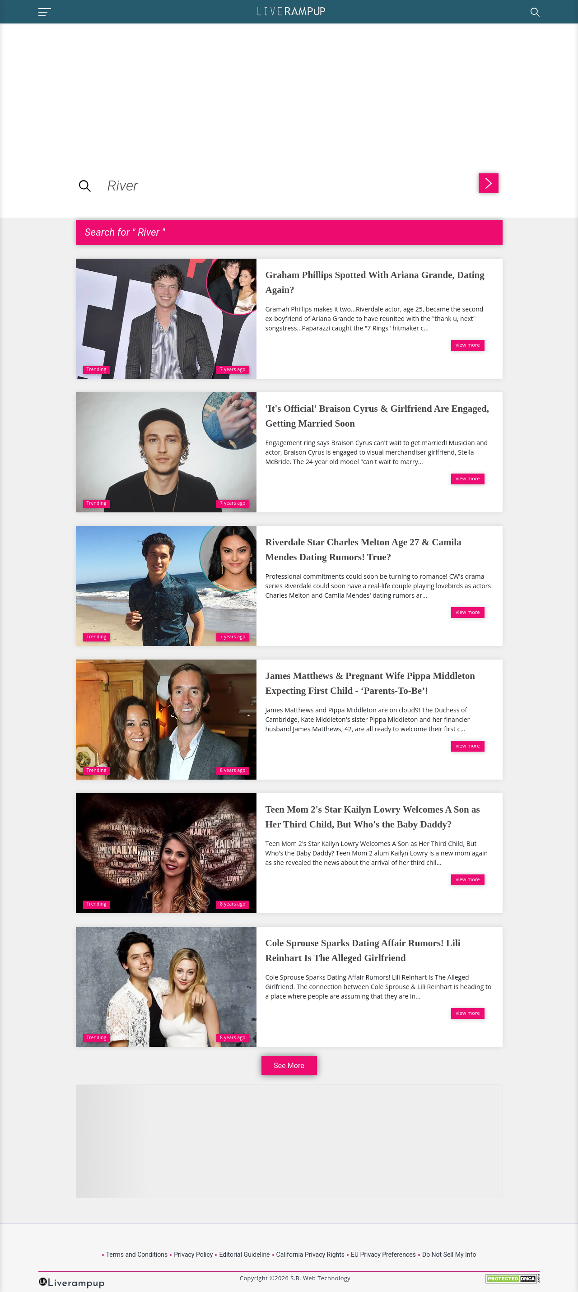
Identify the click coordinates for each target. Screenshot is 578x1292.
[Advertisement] (76, 86)
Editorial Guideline (244, 1254)
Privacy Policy (193, 1254)
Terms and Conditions (137, 1254)
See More (289, 1065)
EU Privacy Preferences (383, 1254)
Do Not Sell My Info (449, 1254)
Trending (97, 369)
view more (468, 344)
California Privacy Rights (310, 1254)
